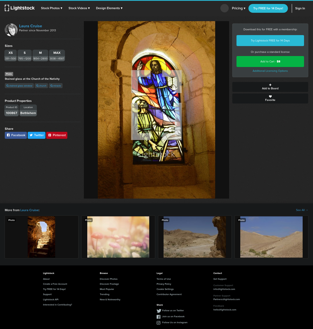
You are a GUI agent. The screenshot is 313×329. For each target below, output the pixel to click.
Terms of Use (164, 279)
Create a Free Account (55, 284)
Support (47, 294)
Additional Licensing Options (270, 71)
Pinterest (57, 135)
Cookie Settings (165, 289)
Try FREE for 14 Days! (268, 8)
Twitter (36, 135)
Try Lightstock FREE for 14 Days (270, 40)
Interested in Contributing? (57, 304)
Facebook (15, 135)
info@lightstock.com (224, 289)
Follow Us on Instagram (174, 322)
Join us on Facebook (173, 316)
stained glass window (19, 85)
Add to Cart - (270, 61)
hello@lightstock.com (224, 309)
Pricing (238, 8)
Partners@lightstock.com (226, 299)
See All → (302, 210)
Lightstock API (50, 299)
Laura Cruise (30, 26)
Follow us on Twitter (173, 310)
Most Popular (107, 289)
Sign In (300, 8)
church (41, 85)
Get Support (220, 279)
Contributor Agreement (169, 294)
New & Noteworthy (110, 299)
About (46, 279)
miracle (55, 85)
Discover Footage (109, 284)
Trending (104, 294)
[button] (51, 8)
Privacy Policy (164, 284)
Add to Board (270, 87)
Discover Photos (109, 279)
